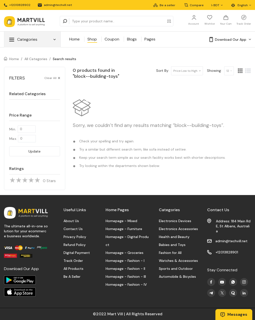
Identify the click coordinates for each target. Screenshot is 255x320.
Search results (64, 59)
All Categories (35, 59)
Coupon (112, 39)
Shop (92, 39)
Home (74, 39)
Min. (12, 129)
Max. (13, 138)
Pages (149, 39)
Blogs (132, 39)
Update (34, 151)
